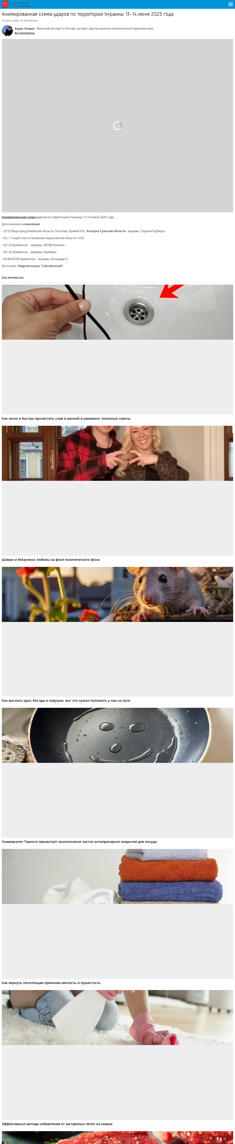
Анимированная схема (19, 217)
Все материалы (25, 33)
